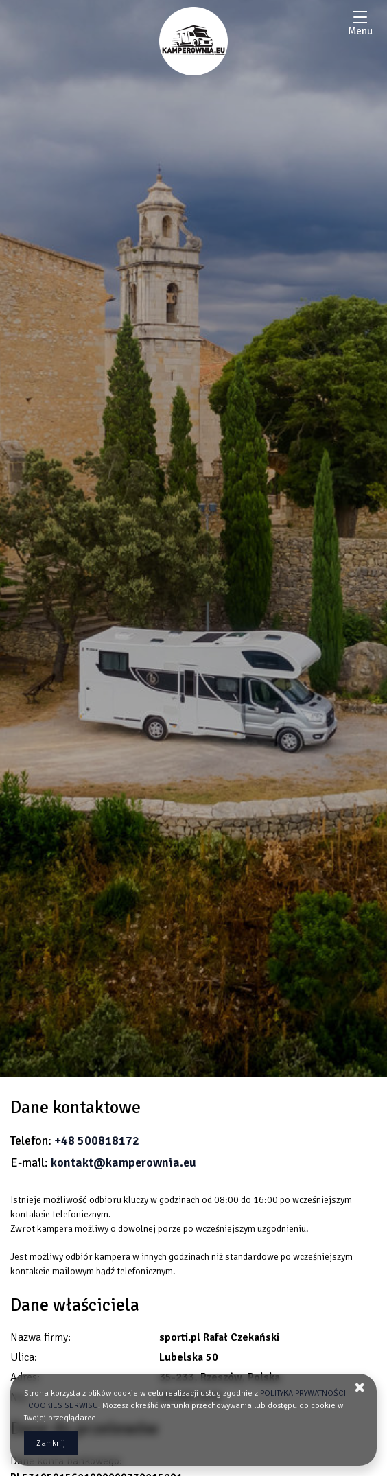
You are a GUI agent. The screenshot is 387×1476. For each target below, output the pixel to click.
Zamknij (50, 1443)
